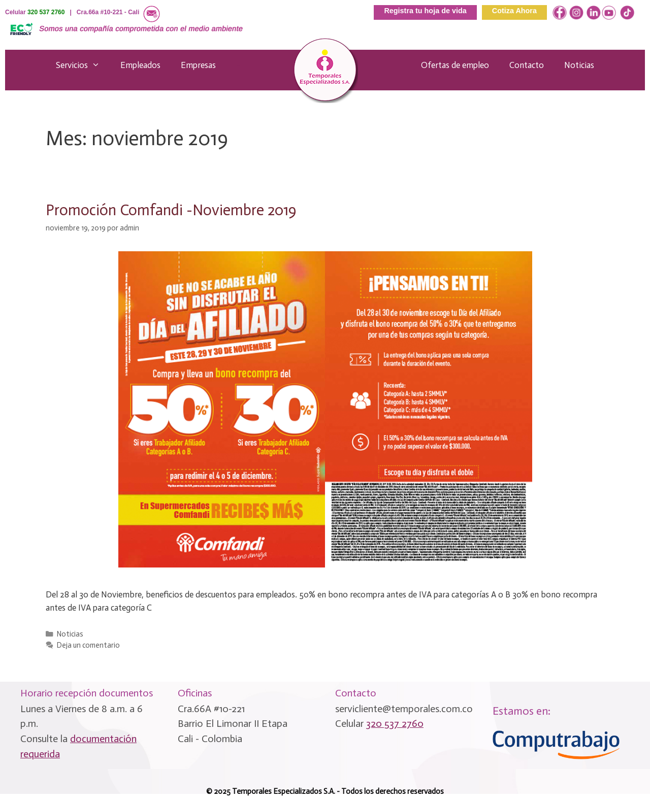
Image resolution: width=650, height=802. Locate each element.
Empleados (140, 65)
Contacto (526, 65)
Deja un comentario (88, 645)
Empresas (198, 65)
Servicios (83, 65)
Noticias (579, 65)
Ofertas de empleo (455, 65)
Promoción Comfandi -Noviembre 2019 (171, 210)
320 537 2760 (45, 12)
